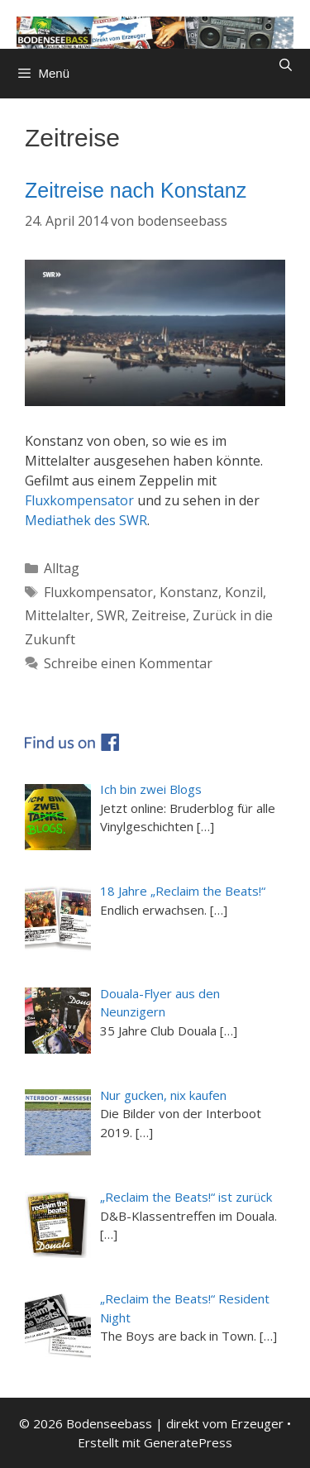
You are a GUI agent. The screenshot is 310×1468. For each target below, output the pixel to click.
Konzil (244, 592)
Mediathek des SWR (86, 520)
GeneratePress (188, 1442)
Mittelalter (57, 615)
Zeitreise (158, 615)
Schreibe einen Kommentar (128, 663)
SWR (111, 615)
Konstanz (189, 592)
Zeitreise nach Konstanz (135, 190)
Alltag (61, 568)
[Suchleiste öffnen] (285, 65)
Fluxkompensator (79, 500)
